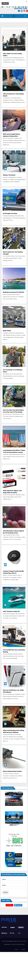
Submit (5, 892)
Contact (23, 949)
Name (4, 879)
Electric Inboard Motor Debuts (12, 771)
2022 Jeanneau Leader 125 (11, 611)
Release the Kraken (9, 175)
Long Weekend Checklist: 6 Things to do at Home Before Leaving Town (14, 452)
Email (4, 885)
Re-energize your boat (10, 213)
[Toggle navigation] (14, 16)
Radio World (7, 330)
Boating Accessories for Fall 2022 (13, 292)
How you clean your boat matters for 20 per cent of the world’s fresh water (13, 412)
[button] (25, 16)
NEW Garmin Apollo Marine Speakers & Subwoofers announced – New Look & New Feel (14, 136)
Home (16, 949)
